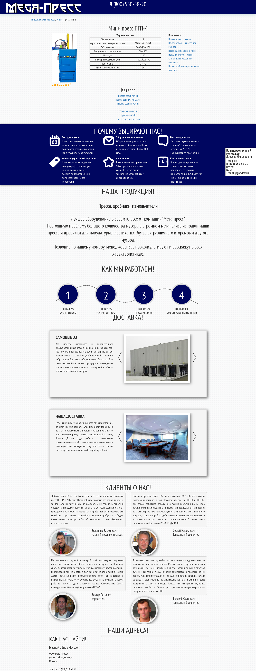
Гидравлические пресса (43, 19)
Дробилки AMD (128, 115)
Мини (59, 19)
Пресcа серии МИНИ (128, 95)
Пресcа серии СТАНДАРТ (128, 99)
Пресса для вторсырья (179, 39)
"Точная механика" (128, 111)
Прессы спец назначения (128, 119)
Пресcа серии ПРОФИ (128, 103)
